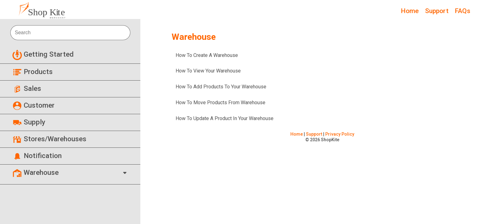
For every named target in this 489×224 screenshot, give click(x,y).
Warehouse (35, 172)
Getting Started (43, 54)
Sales (26, 88)
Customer (33, 105)
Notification (37, 156)
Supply (28, 122)
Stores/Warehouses (49, 139)
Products (32, 72)
